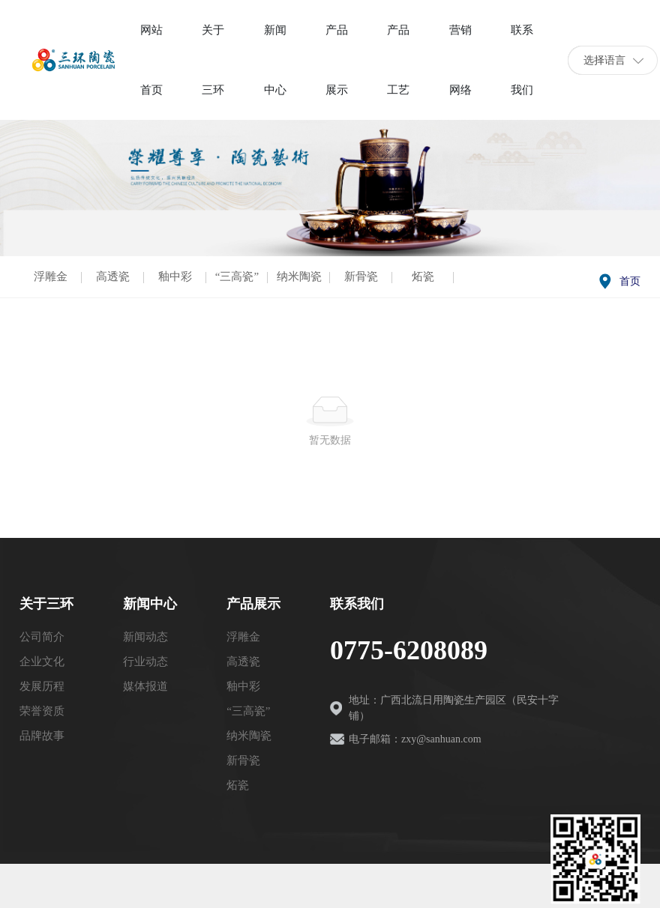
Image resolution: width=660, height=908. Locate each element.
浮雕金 (51, 276)
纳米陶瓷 (299, 276)
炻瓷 (423, 276)
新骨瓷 (361, 276)
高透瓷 (113, 276)
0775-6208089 (409, 650)
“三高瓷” (237, 276)
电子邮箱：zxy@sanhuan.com (415, 739)
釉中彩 (175, 276)
